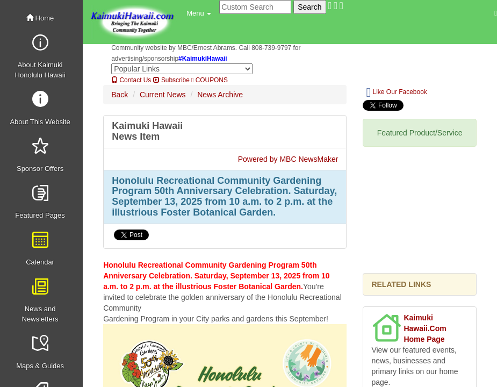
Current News (163, 94)
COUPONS (209, 80)
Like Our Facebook (396, 92)
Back (119, 94)
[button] (198, 13)
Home (40, 18)
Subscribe (171, 80)
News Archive (220, 94)
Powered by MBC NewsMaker (288, 159)
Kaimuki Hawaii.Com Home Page (425, 328)
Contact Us (131, 80)
